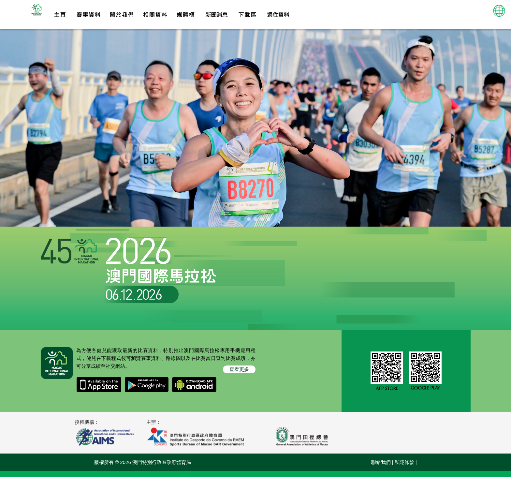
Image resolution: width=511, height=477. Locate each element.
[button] (499, 15)
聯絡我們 (381, 468)
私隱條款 (404, 468)
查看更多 (239, 375)
